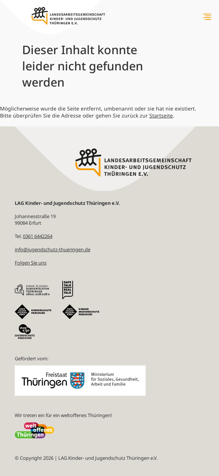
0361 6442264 (37, 236)
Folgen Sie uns (30, 262)
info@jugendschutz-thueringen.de (52, 249)
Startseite (161, 115)
